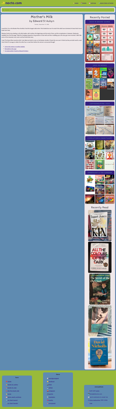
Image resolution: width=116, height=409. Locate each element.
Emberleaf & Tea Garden (100, 173)
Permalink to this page (10, 49)
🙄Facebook (50, 381)
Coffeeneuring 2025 (100, 104)
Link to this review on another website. (15, 46)
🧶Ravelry (50, 400)
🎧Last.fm (50, 394)
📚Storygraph (51, 403)
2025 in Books (100, 65)
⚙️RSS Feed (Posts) (12, 400)
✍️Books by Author (12, 384)
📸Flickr (49, 384)
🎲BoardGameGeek (53, 378)
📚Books (83, 3)
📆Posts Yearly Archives (13, 397)
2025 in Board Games (99, 22)
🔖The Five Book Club (12, 391)
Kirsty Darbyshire (94, 400)
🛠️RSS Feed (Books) (12, 403)
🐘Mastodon (51, 397)
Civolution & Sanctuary (100, 138)
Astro (97, 391)
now (91, 403)
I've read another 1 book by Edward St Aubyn (16, 51)
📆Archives (92, 3)
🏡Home (75, 3)
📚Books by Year (11, 388)
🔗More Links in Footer (106, 3)
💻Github (50, 388)
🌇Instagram (51, 391)
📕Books (8, 381)
